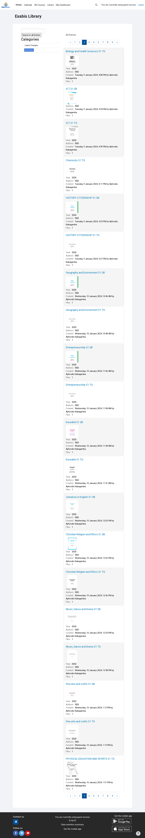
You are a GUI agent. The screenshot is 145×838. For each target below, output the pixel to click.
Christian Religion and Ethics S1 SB (85, 534)
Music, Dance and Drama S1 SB (83, 609)
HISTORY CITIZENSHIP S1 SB (82, 197)
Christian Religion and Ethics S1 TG (85, 571)
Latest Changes (31, 45)
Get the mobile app (72, 829)
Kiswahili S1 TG (74, 459)
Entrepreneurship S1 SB (79, 347)
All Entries (29, 50)
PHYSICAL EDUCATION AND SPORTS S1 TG (90, 758)
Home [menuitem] (19, 5)
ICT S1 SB (71, 88)
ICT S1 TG (71, 122)
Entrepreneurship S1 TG (79, 384)
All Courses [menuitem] (39, 5)
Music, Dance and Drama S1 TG (83, 646)
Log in (141, 5)
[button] (96, 5)
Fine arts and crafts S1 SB (80, 683)
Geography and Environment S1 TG (85, 309)
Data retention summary (72, 824)
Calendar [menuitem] (28, 5)
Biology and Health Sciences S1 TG (85, 51)
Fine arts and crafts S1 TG (80, 721)
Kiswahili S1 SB (74, 422)
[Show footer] (138, 833)
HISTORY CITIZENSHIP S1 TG (82, 235)
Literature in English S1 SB (80, 497)
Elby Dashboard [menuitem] (63, 5)
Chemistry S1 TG (75, 160)
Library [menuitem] (50, 5)
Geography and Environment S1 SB (85, 272)
